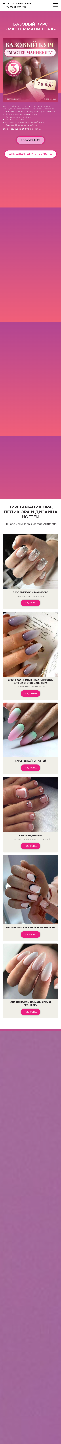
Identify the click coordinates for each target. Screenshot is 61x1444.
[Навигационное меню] (55, 5)
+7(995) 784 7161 (16, 6)
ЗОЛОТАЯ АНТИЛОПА (17, 3)
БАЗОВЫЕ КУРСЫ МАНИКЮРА (30, 592)
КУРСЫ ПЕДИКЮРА (30, 835)
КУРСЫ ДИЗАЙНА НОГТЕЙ (30, 761)
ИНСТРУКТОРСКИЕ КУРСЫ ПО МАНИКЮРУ (30, 927)
